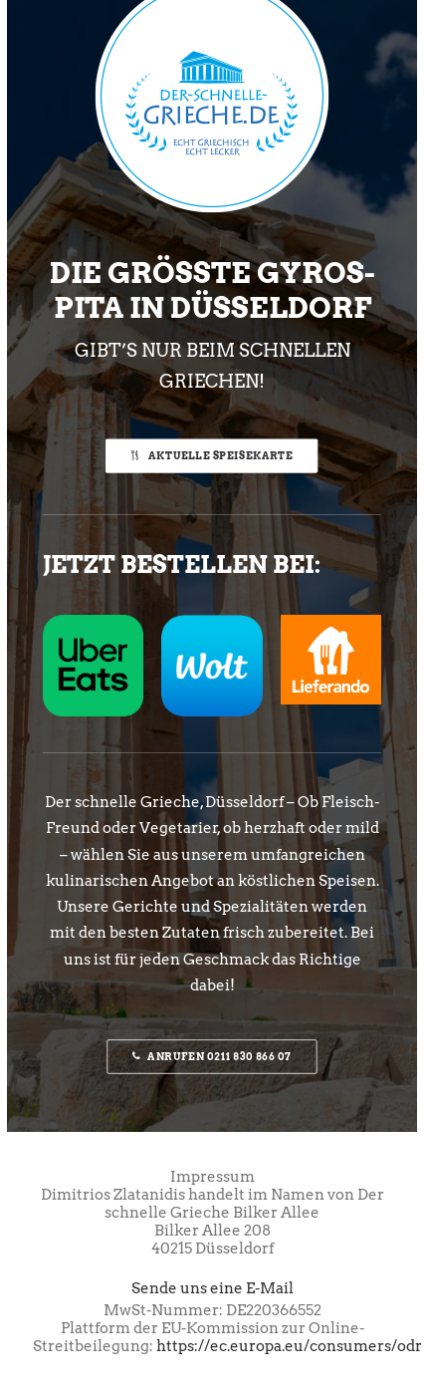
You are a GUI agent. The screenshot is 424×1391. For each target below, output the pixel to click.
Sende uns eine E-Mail (212, 1288)
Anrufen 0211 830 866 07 (212, 1057)
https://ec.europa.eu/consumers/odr (289, 1346)
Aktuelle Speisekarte (212, 455)
